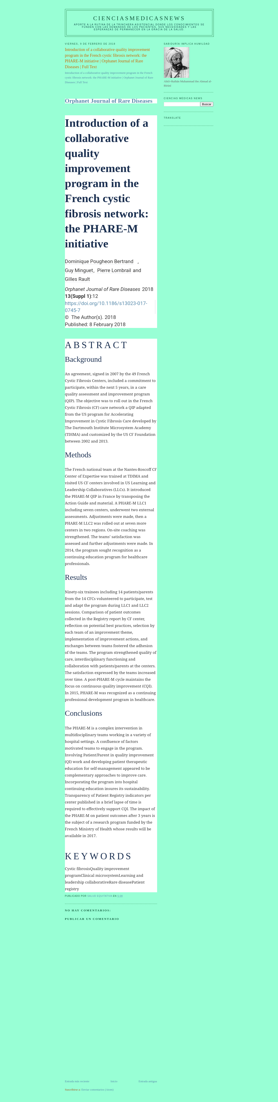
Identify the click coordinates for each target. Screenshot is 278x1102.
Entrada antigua (148, 1081)
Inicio (114, 1081)
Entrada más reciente (77, 1081)
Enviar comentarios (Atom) (97, 1089)
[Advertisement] (98, 1048)
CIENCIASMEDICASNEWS (139, 18)
